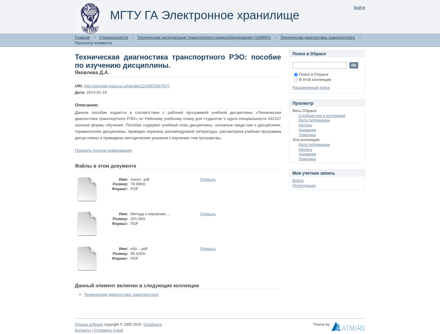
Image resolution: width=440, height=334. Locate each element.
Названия (307, 130)
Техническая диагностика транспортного (317, 37)
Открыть (208, 179)
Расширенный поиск (311, 87)
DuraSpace (152, 324)
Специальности (113, 37)
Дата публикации (314, 120)
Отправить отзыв (108, 330)
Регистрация (304, 185)
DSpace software (89, 324)
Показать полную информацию (103, 150)
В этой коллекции (312, 79)
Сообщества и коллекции (322, 115)
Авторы (305, 125)
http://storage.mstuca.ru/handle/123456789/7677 (127, 86)
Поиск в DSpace (311, 74)
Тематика (307, 135)
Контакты (83, 330)
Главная (82, 37)
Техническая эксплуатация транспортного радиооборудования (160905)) (204, 37)
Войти (359, 7)
